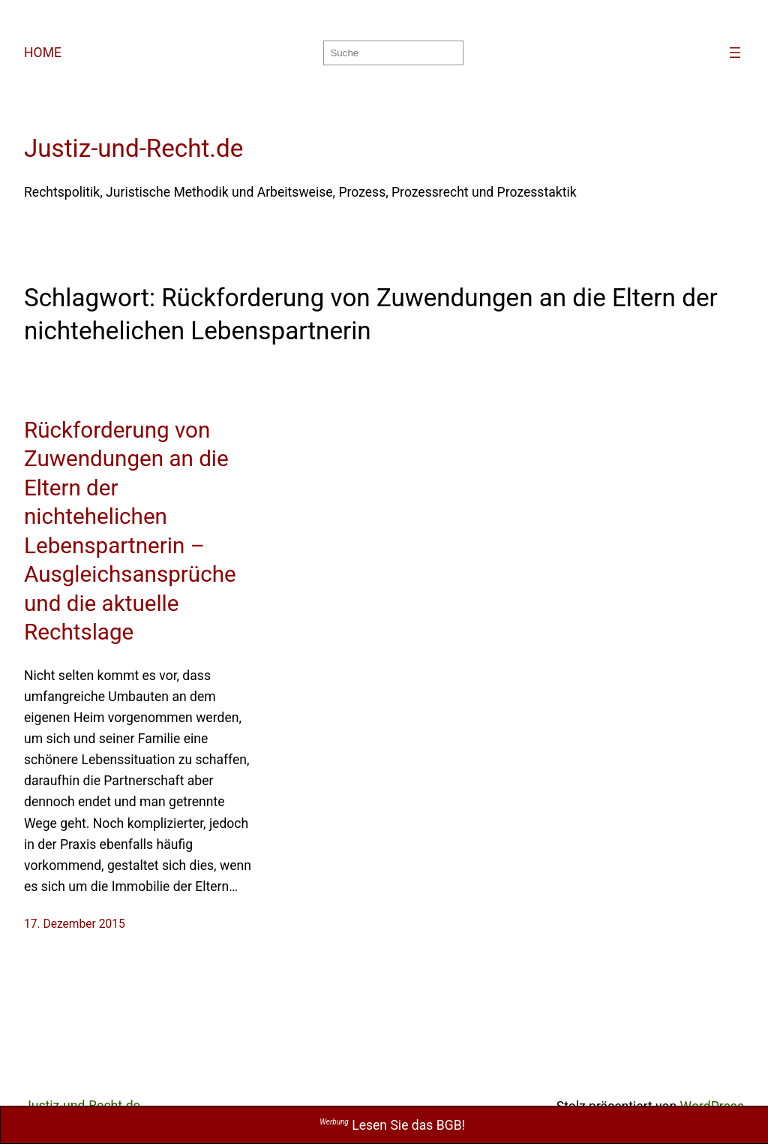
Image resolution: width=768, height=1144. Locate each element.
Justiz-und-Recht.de (133, 148)
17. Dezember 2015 (74, 924)
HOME (43, 52)
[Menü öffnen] (735, 53)
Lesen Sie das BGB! (392, 1125)
